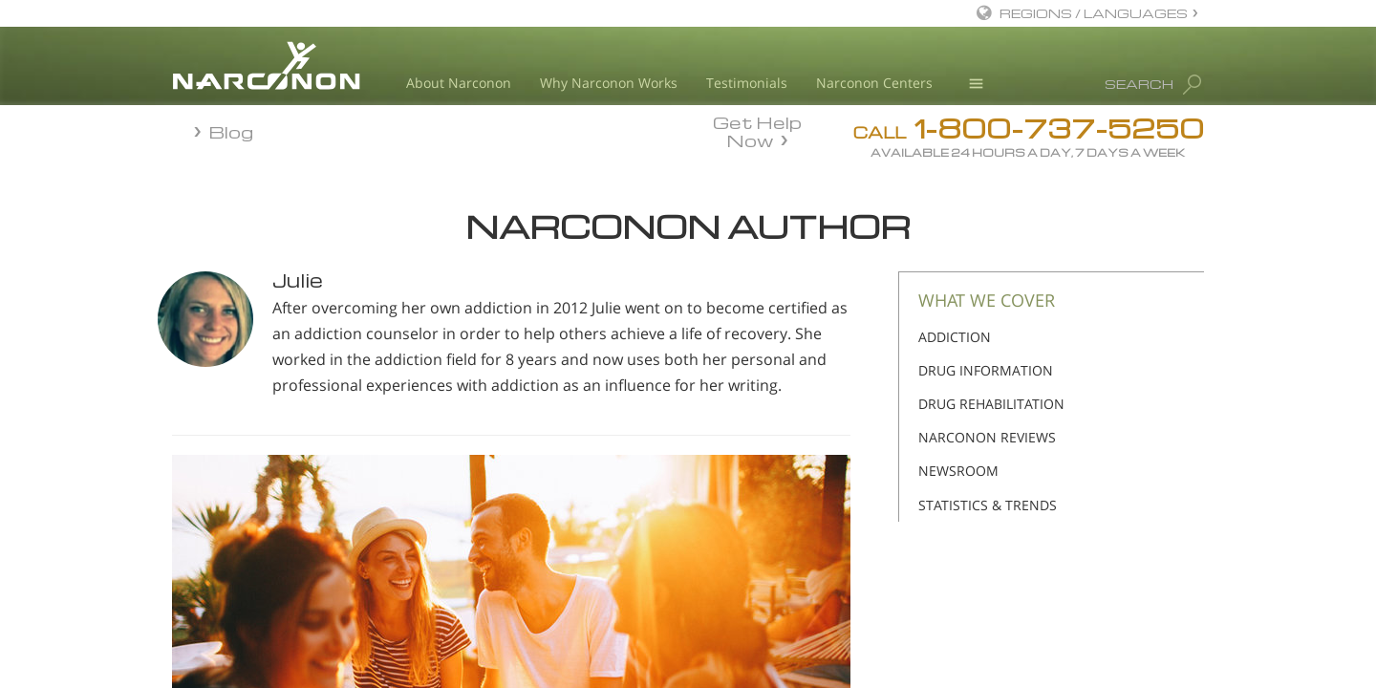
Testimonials (746, 83)
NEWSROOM (958, 471)
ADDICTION (954, 337)
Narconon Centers (874, 83)
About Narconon (458, 83)
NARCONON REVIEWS (987, 437)
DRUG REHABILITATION (991, 404)
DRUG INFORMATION (985, 370)
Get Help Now (757, 130)
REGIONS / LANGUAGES (1094, 13)
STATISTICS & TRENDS (987, 505)
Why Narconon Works (608, 83)
